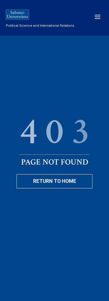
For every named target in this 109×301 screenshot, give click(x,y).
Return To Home (54, 181)
